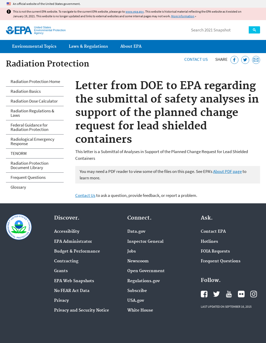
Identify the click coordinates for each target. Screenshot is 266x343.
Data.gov (136, 231)
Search (254, 30)
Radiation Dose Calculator (34, 101)
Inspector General (145, 241)
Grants (61, 271)
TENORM (19, 153)
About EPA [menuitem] (131, 46)
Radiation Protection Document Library (29, 165)
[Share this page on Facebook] (234, 60)
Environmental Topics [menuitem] (34, 46)
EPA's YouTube (229, 294)
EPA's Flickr (241, 294)
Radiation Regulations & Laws (32, 113)
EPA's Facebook (204, 294)
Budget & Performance (77, 251)
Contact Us (196, 59)
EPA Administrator (73, 241)
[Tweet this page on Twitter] (245, 60)
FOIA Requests (215, 251)
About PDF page (227, 171)
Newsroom (138, 261)
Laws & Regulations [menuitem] (88, 46)
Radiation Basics (26, 91)
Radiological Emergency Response (32, 141)
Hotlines (209, 241)
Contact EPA (213, 231)
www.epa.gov (135, 11)
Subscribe (137, 291)
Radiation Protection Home (35, 81)
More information (182, 16)
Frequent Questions (28, 177)
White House (140, 310)
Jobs (131, 251)
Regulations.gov (143, 281)
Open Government (146, 271)
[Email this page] (256, 60)
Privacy (61, 300)
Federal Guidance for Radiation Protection (29, 127)
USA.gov (135, 300)
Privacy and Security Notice (81, 310)
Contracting (66, 261)
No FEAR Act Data (71, 291)
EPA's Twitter (216, 294)
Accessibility (66, 231)
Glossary (18, 187)
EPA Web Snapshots (74, 281)
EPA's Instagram (253, 294)
